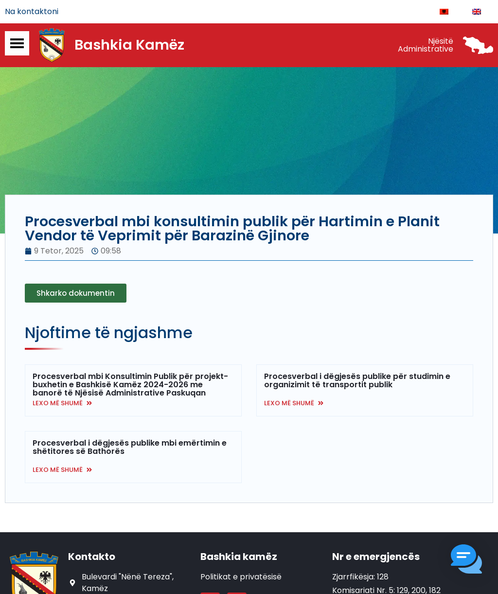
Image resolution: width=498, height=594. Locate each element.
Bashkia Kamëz (129, 45)
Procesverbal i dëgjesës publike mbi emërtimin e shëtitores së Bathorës (130, 447)
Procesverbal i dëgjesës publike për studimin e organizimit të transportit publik (357, 380)
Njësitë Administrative (425, 45)
